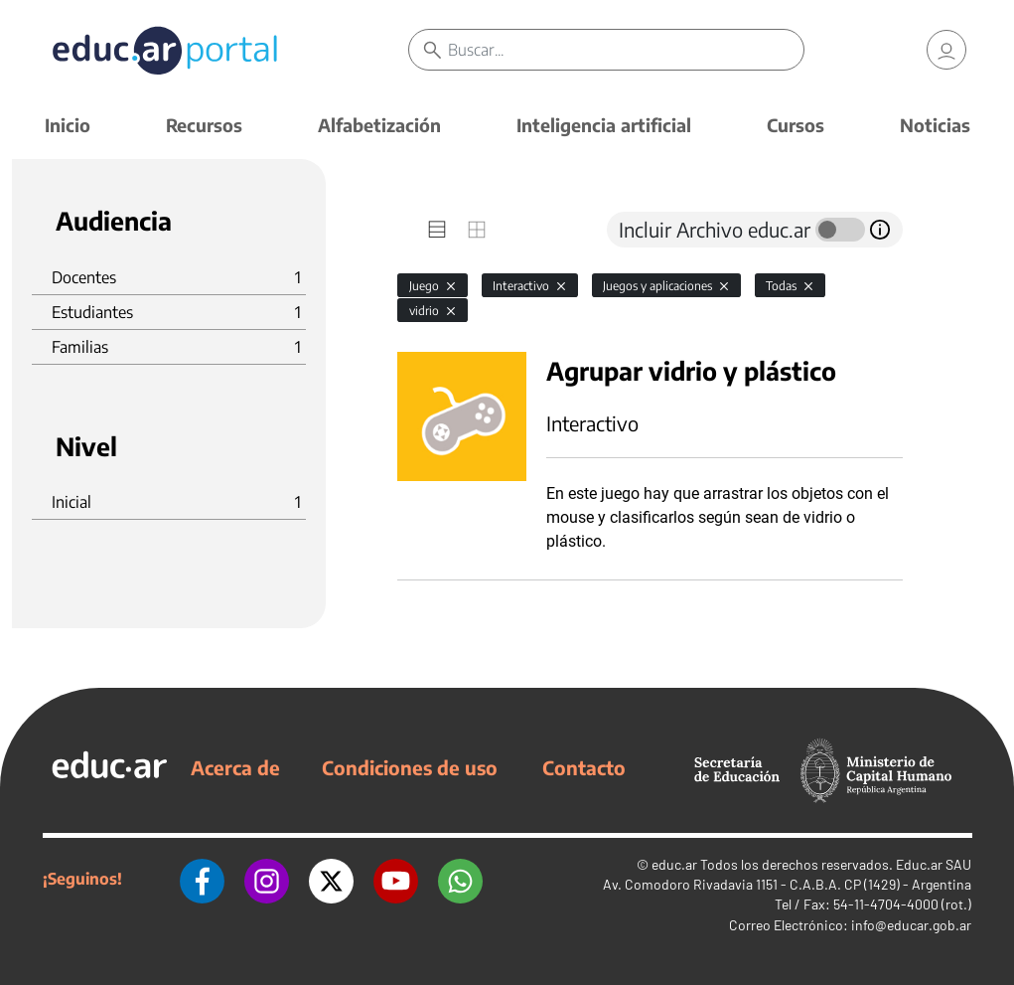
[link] (946, 50)
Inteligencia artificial (603, 124)
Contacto (584, 767)
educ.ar (674, 864)
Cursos (795, 124)
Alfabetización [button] (379, 124)
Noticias (935, 124)
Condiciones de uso (410, 767)
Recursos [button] (204, 124)
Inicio (67, 124)
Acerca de (235, 767)
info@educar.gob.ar (911, 924)
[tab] (437, 229)
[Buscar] (625, 50)
